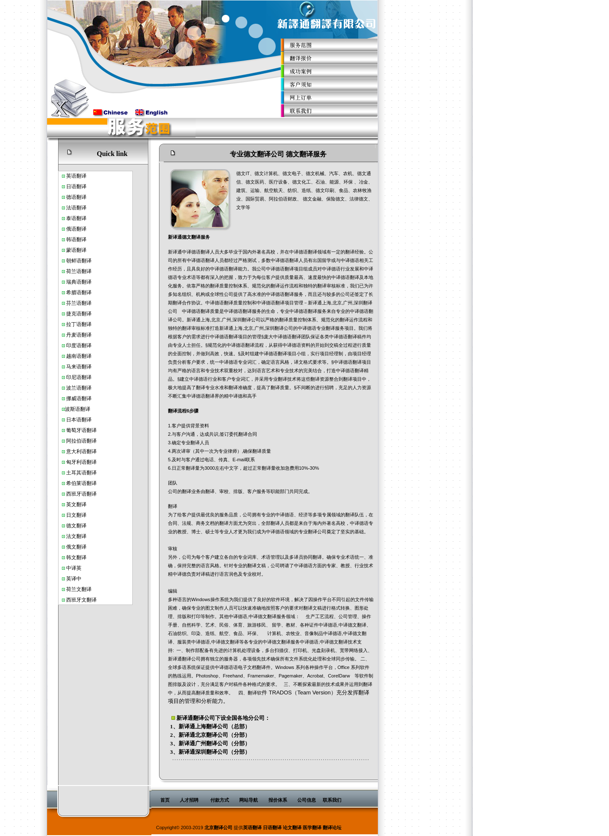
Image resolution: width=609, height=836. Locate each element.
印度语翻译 (79, 345)
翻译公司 (204, 718)
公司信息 (306, 800)
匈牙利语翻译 (81, 462)
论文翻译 (292, 827)
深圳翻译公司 (211, 752)
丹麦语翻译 (79, 335)
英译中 (73, 579)
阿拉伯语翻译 (81, 441)
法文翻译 (76, 536)
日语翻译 (76, 186)
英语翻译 (252, 827)
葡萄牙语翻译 (81, 430)
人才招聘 (189, 800)
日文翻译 (76, 515)
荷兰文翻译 (79, 589)
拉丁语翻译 (79, 324)
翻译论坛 (332, 827)
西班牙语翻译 (81, 494)
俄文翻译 (76, 547)
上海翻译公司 (211, 726)
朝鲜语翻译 (79, 261)
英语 (71, 176)
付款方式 (219, 800)
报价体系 (277, 800)
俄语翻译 (76, 229)
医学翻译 (312, 827)
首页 (165, 800)
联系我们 (332, 800)
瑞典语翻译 (79, 282)
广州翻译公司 (211, 743)
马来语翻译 (79, 367)
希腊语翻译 (79, 292)
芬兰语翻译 (79, 303)
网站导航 (248, 800)
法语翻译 (76, 208)
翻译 (81, 176)
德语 (71, 197)
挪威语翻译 (79, 398)
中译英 (73, 568)
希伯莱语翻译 (81, 483)
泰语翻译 (76, 218)
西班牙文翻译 (81, 600)
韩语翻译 (76, 239)
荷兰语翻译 (79, 271)
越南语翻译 (79, 356)
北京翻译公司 (211, 735)
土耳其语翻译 (81, 473)
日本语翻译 (79, 420)
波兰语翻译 (79, 388)
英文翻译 (76, 504)
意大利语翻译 (81, 451)
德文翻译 (76, 526)
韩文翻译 (76, 557)
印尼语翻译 (79, 377)
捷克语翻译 (79, 314)
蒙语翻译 (76, 250)
